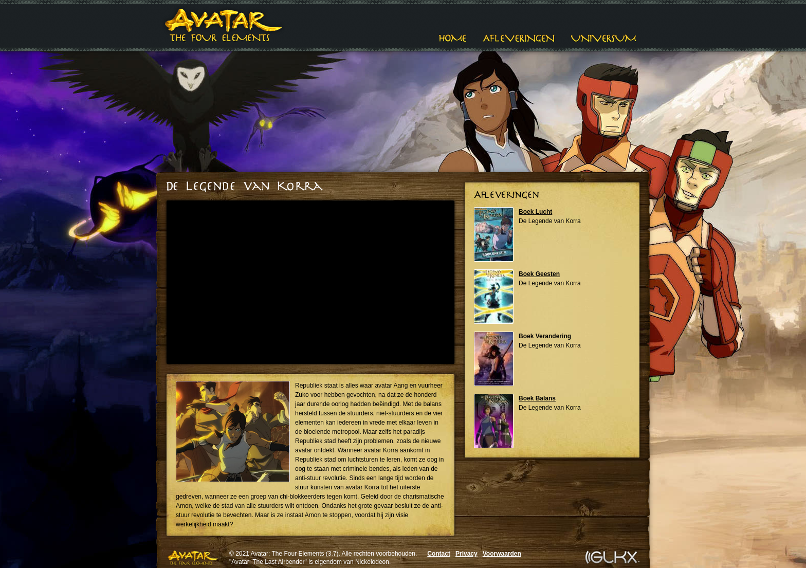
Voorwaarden (502, 553)
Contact (438, 553)
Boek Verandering (545, 336)
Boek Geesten (539, 274)
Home (452, 38)
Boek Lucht (535, 211)
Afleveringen (519, 38)
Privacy (466, 553)
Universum (604, 38)
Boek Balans (537, 398)
